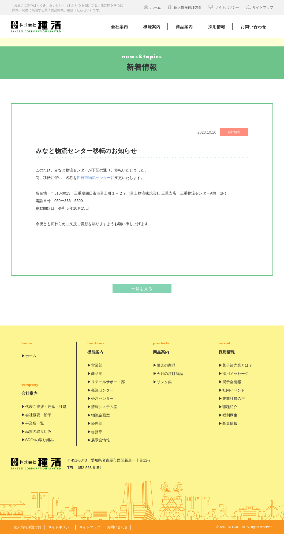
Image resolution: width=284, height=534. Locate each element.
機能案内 (151, 26)
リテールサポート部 (108, 382)
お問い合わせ (253, 26)
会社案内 (119, 26)
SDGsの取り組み (39, 440)
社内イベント (233, 390)
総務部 (96, 432)
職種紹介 (229, 407)
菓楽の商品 (166, 365)
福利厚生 (229, 415)
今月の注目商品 (170, 373)
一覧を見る (142, 289)
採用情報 (216, 26)
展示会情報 (100, 440)
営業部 (96, 365)
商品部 (96, 373)
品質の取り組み (38, 431)
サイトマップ (259, 7)
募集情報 (229, 423)
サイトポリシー (223, 7)
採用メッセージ (235, 373)
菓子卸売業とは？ (237, 365)
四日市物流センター (94, 177)
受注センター (102, 398)
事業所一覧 (34, 423)
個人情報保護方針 (184, 7)
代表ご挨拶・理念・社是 (45, 406)
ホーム (152, 7)
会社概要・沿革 (38, 415)
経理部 (96, 423)
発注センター (102, 390)
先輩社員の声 (233, 398)
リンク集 (164, 382)
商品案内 (184, 26)
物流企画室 (100, 415)
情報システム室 (104, 407)
